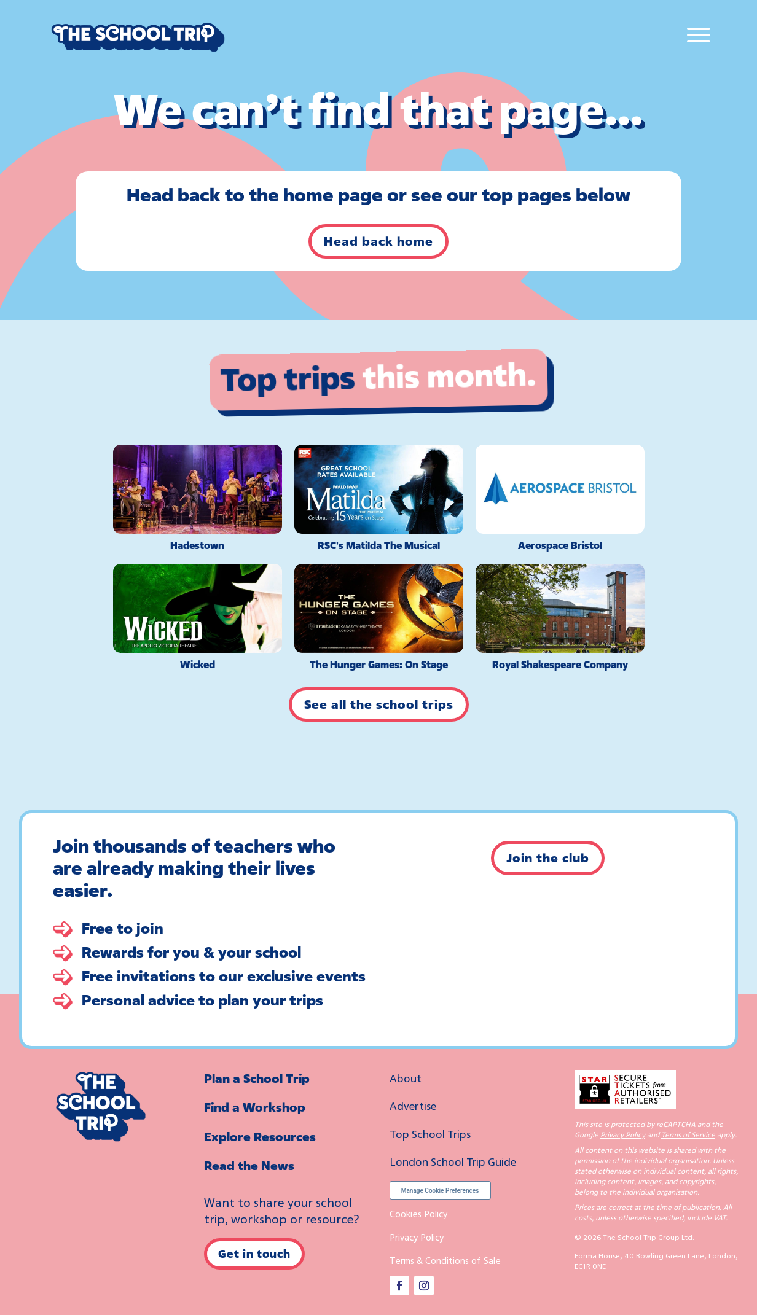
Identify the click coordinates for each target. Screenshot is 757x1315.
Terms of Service (688, 1135)
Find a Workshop (254, 1107)
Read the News (249, 1165)
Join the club (547, 857)
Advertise (413, 1105)
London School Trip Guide (453, 1161)
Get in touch (254, 1253)
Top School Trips (430, 1133)
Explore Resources (260, 1136)
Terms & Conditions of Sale (445, 1260)
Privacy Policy (417, 1237)
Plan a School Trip (257, 1078)
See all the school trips (378, 704)
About (406, 1078)
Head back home (378, 241)
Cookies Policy (418, 1214)
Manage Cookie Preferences (440, 1190)
